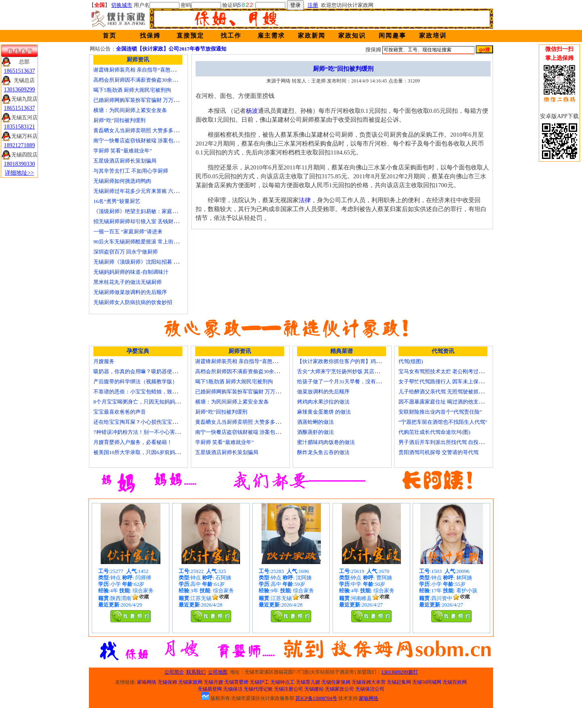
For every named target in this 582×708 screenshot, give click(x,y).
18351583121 (19, 127)
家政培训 (433, 35)
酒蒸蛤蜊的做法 (315, 422)
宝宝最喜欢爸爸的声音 (119, 412)
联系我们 (196, 672)
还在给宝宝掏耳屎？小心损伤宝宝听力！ (140, 422)
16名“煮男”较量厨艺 (116, 201)
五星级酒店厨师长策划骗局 (124, 161)
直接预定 (190, 35)
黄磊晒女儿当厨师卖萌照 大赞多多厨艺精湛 (143, 130)
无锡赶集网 (399, 682)
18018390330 (19, 164)
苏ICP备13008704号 (316, 698)
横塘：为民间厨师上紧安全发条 (130, 110)
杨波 (252, 111)
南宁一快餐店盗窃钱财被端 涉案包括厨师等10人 (149, 140)
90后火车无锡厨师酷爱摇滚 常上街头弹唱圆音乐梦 (151, 242)
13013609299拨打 (400, 672)
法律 (305, 200)
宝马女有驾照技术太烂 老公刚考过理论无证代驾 (454, 371)
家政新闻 (311, 35)
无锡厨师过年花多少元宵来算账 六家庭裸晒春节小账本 (157, 191)
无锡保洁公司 (369, 689)
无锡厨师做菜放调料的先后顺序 (130, 292)
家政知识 (352, 35)
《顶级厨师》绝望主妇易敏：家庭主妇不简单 (145, 211)
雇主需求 (271, 35)
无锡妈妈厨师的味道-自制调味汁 (131, 272)
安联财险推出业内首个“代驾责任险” (440, 412)
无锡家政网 (190, 682)
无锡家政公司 (339, 689)
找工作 (231, 35)
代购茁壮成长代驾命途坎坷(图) (434, 432)
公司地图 (218, 672)
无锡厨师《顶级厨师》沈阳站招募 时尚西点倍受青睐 (154, 262)
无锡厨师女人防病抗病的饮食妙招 (132, 302)
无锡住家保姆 (335, 682)
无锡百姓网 (455, 682)
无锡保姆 (167, 682)
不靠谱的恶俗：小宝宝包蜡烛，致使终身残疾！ (148, 392)
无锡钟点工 (282, 682)
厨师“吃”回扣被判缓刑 (119, 120)
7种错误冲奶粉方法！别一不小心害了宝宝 (142, 432)
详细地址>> (19, 173)
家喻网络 (146, 682)
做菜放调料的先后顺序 (323, 392)
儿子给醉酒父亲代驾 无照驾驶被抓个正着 (446, 392)
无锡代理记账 (258, 689)
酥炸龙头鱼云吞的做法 (323, 452)
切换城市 (121, 5)
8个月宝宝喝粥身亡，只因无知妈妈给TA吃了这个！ (153, 402)
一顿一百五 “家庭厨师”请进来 (127, 231)
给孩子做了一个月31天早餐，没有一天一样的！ (352, 381)
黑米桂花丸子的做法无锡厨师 (127, 282)
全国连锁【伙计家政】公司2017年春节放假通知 (171, 49)
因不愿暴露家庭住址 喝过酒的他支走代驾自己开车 (457, 402)
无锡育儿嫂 (308, 682)
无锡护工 (259, 682)
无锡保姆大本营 (369, 682)
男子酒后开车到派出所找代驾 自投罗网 (444, 442)
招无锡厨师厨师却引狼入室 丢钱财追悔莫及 (143, 221)
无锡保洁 (232, 689)
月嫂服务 (103, 361)
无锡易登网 (210, 689)
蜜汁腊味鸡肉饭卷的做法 (326, 442)
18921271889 (19, 145)
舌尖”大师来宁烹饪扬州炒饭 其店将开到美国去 (351, 371)
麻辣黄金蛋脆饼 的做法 (324, 412)
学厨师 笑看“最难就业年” (122, 151)
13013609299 (19, 90)
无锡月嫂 (213, 682)
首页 (109, 35)
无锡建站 (314, 689)
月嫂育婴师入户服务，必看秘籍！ (132, 442)
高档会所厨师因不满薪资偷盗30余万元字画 (143, 80)
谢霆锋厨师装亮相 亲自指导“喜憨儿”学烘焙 (143, 70)
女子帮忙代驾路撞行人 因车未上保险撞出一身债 (454, 381)
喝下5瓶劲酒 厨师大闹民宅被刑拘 (132, 90)
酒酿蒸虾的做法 (315, 432)
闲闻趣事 (392, 35)
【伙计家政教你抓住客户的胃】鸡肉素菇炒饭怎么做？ (360, 361)
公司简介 (174, 672)
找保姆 (150, 35)
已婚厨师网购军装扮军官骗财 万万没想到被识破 (149, 100)
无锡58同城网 (426, 682)
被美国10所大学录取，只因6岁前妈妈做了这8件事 (151, 452)
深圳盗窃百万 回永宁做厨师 (125, 252)
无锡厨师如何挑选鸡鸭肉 (122, 181)
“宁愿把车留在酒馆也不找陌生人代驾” (443, 422)
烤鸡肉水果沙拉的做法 (323, 402)
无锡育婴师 (236, 682)
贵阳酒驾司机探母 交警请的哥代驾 (439, 452)
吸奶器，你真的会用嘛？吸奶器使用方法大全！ (148, 371)
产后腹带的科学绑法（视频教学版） (135, 381)
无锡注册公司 (288, 689)
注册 (313, 5)
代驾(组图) (411, 361)
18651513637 (19, 71)
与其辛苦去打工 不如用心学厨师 (130, 171)
